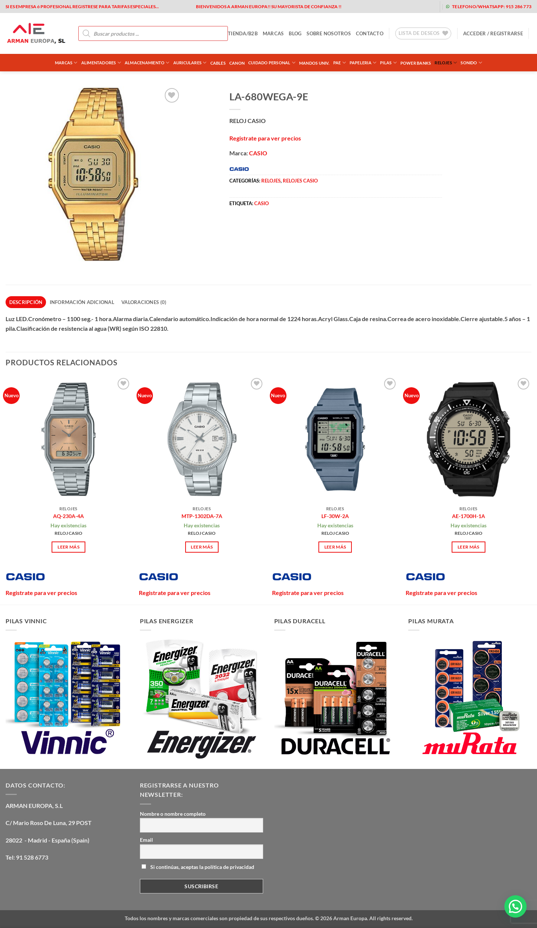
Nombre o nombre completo (173, 814)
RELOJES (446, 62)
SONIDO (471, 62)
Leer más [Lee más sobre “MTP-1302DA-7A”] (202, 546)
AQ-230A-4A (68, 516)
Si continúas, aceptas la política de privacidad (197, 867)
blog (295, 33)
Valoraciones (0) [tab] (143, 302)
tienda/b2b (243, 33)
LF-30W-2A (335, 516)
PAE (339, 62)
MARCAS (273, 33)
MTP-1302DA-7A (201, 516)
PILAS (388, 62)
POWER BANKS (415, 63)
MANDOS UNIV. (314, 63)
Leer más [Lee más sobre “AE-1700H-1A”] (468, 546)
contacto (369, 33)
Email (146, 840)
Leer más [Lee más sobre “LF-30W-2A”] (335, 546)
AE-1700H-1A (468, 516)
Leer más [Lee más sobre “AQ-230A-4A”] (68, 546)
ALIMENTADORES (101, 62)
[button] (493, 33)
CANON (237, 63)
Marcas (66, 62)
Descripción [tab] (26, 302)
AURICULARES (190, 62)
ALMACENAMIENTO (147, 62)
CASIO (258, 152)
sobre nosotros (329, 33)
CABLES (218, 63)
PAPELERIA (363, 62)
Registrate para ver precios (265, 138)
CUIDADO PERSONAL (271, 62)
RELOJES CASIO (300, 181)
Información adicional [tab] (82, 302)
